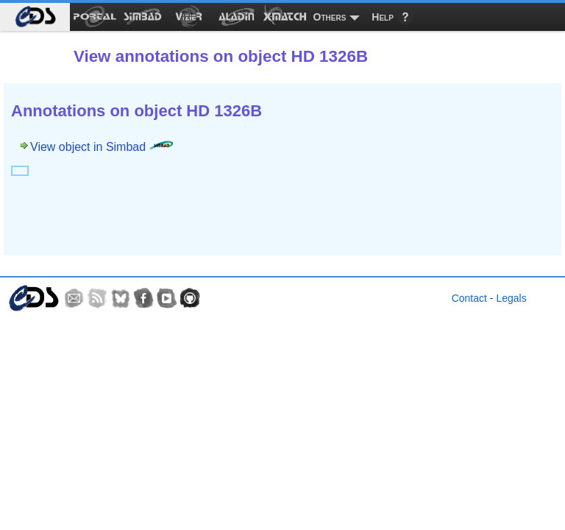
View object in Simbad (101, 147)
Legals (511, 298)
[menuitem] (35, 17)
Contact (469, 298)
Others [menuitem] (330, 17)
